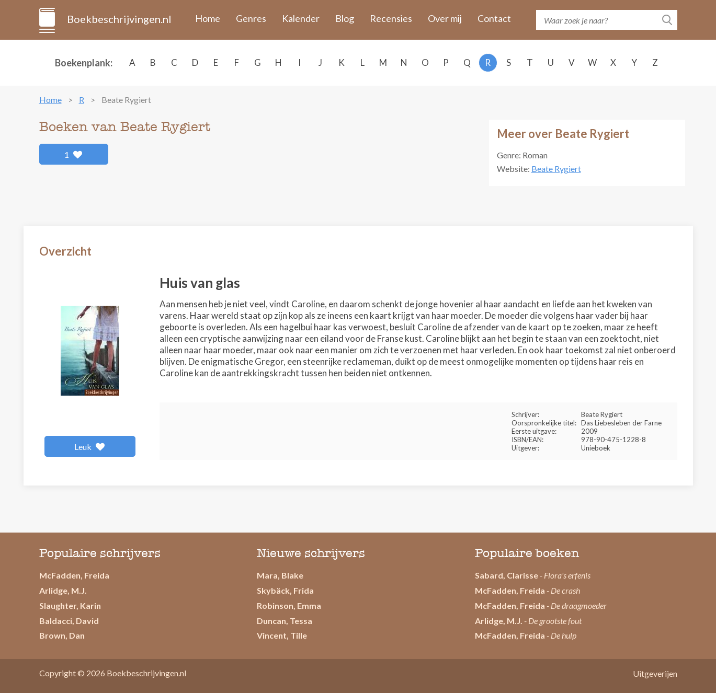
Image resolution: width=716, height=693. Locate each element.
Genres (251, 18)
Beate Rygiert (556, 169)
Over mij (445, 18)
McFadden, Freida (74, 575)
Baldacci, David (69, 621)
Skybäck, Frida (285, 590)
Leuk (89, 447)
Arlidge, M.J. (63, 590)
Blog (344, 18)
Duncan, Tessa (284, 621)
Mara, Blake (280, 575)
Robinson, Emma (289, 605)
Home (207, 18)
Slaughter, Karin (70, 605)
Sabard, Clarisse (506, 575)
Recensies (391, 18)
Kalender (301, 18)
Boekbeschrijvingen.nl (118, 19)
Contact (494, 18)
